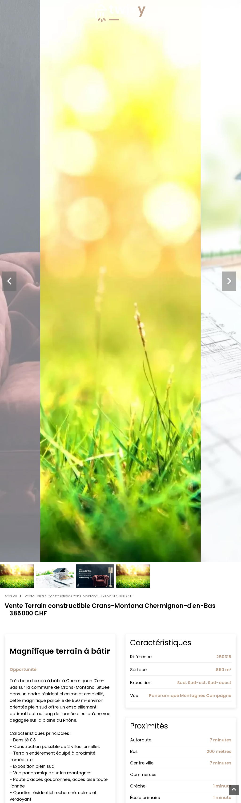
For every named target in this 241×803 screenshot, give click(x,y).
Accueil (11, 596)
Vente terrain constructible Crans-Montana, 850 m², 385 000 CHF (79, 596)
